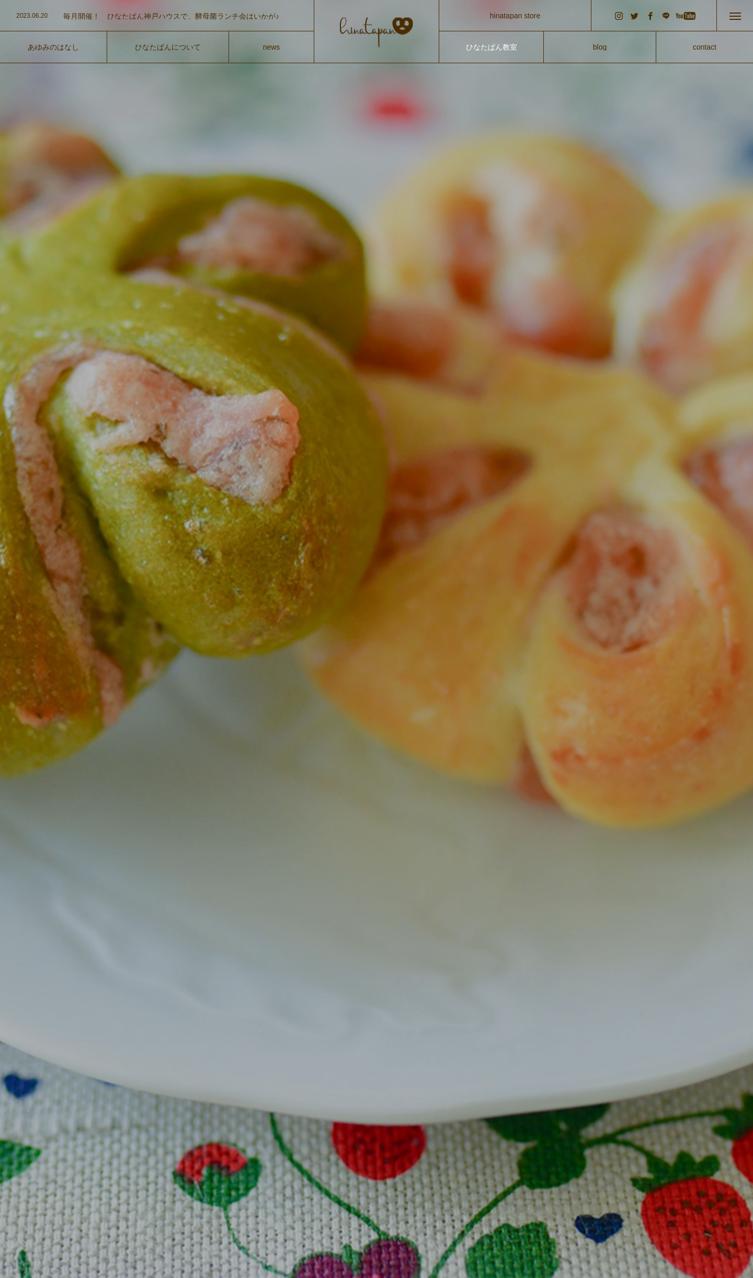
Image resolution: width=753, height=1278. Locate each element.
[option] (157, 16)
